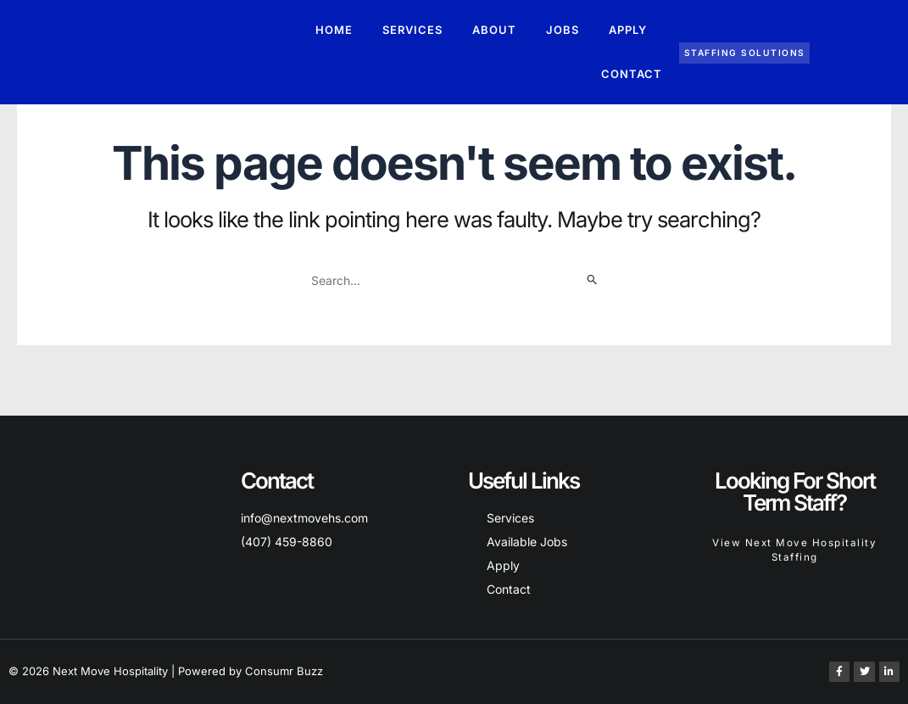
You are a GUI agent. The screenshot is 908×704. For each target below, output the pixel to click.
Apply (628, 29)
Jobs (562, 29)
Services (412, 29)
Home (334, 29)
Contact (631, 74)
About (494, 29)
